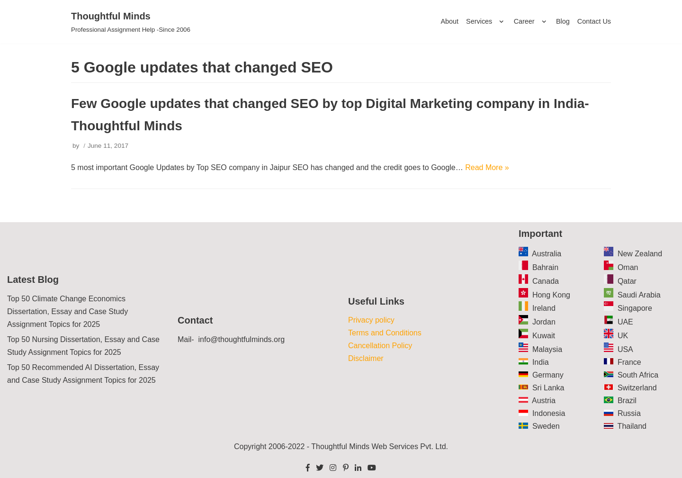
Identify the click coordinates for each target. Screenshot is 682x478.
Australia (546, 254)
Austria (544, 401)
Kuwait (543, 336)
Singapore (635, 308)
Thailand (632, 426)
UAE (625, 322)
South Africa (638, 375)
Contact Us (594, 21)
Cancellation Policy (380, 346)
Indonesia (548, 413)
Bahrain (545, 267)
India (540, 362)
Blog (563, 21)
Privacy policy (371, 320)
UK (623, 336)
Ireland (544, 308)
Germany (548, 375)
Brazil (627, 401)
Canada (545, 281)
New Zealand (640, 254)
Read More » (487, 167)
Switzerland (637, 388)
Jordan (544, 322)
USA (625, 349)
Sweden (546, 426)
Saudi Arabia (639, 295)
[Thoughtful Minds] (130, 22)
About (449, 21)
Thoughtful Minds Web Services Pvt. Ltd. (379, 446)
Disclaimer (366, 358)
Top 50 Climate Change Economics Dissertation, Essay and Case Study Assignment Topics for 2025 (67, 311)
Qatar (627, 281)
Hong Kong (551, 295)
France (629, 362)
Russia (629, 413)
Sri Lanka (548, 388)
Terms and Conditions (385, 333)
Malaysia (547, 349)
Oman (628, 267)
